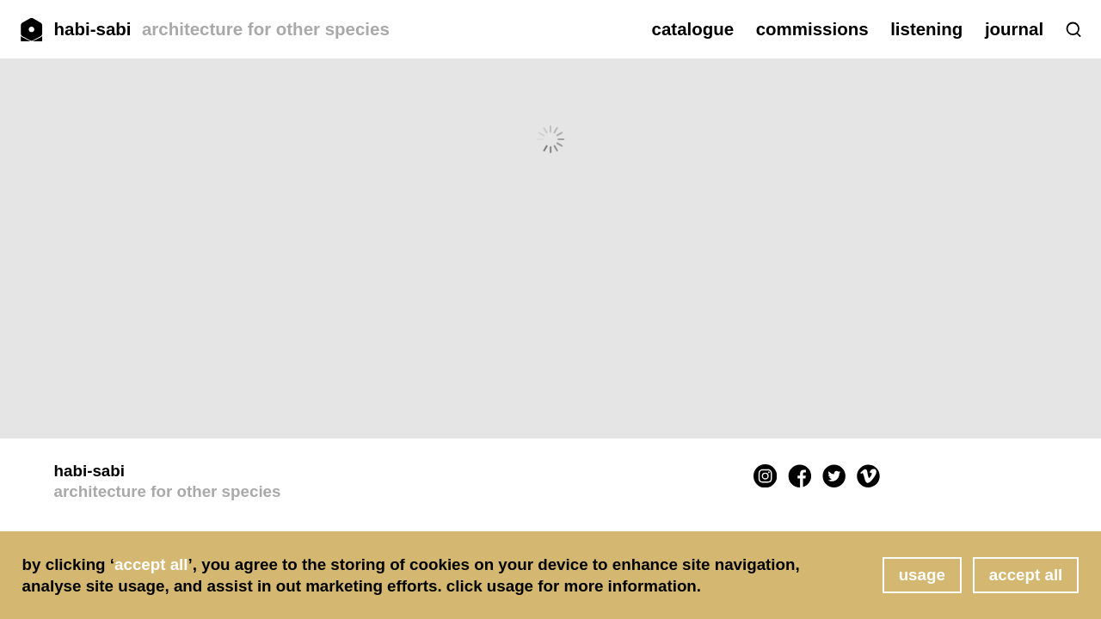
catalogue (693, 29)
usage (922, 575)
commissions (812, 29)
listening (926, 29)
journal (1014, 29)
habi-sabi (222, 29)
